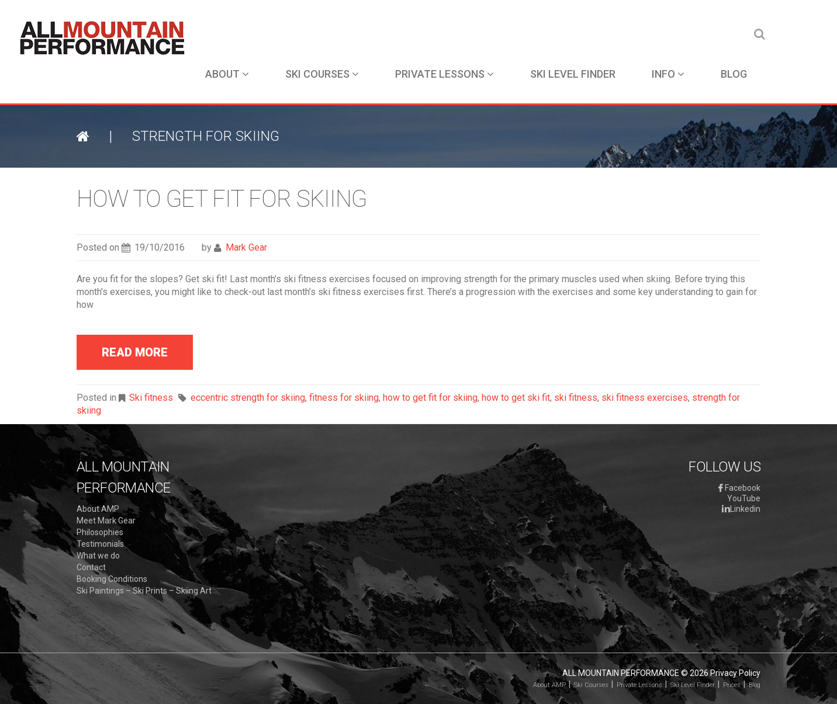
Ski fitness (151, 397)
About (227, 74)
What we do (98, 555)
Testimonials (100, 544)
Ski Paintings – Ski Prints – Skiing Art (144, 590)
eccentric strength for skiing (248, 397)
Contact (91, 567)
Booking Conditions (112, 579)
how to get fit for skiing (430, 397)
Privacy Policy (735, 673)
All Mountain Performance (620, 673)
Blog (734, 74)
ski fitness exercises (644, 397)
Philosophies (100, 532)
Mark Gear (246, 247)
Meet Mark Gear (106, 520)
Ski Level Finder (572, 74)
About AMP (98, 509)
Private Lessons (444, 74)
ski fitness (575, 397)
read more (135, 352)
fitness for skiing (344, 397)
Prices (732, 685)
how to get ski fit (516, 397)
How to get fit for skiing (221, 199)
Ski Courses (322, 74)
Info (668, 74)
